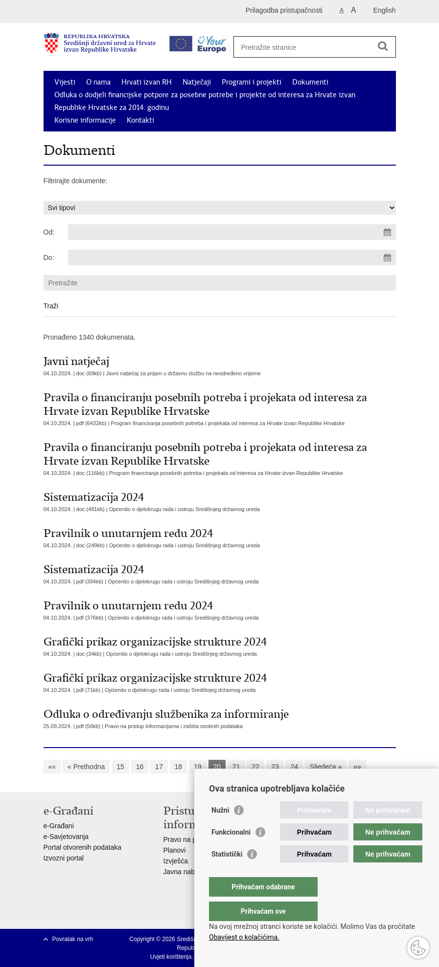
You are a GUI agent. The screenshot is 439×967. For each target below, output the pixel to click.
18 (179, 767)
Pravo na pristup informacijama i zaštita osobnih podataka (174, 726)
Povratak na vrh (72, 939)
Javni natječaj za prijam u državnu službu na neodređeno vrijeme (183, 373)
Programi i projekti (251, 82)
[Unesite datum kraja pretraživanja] (232, 257)
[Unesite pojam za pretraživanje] (311, 47)
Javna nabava (184, 872)
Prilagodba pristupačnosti (284, 10)
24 (294, 767)
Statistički (226, 874)
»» (357, 767)
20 (217, 767)
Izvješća (175, 861)
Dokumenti (310, 82)
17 (159, 767)
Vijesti (64, 82)
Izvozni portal (64, 858)
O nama (98, 82)
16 (140, 767)
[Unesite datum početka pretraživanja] (232, 232)
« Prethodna (86, 767)
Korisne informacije (85, 120)
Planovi (174, 850)
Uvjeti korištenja (171, 956)
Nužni (220, 830)
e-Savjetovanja (66, 836)
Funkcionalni (231, 852)
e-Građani (59, 826)
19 (198, 767)
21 (236, 767)
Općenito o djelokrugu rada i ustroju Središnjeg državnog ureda (184, 509)
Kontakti (140, 120)
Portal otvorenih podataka (83, 847)
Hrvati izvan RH (146, 82)
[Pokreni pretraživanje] (383, 46)
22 (255, 767)
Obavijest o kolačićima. (244, 937)
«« (52, 767)
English (384, 10)
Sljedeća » (326, 767)
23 (275, 767)
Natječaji (197, 82)
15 (120, 767)
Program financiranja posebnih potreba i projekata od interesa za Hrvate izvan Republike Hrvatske (228, 423)
